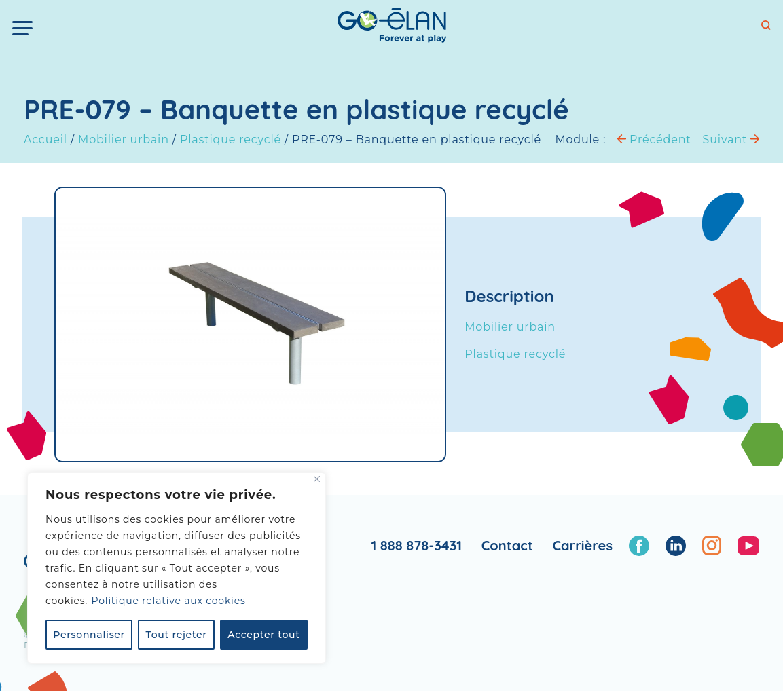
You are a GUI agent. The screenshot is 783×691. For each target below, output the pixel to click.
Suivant (731, 139)
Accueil (45, 139)
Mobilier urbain (123, 139)
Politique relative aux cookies (169, 601)
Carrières (582, 545)
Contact (507, 545)
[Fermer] (317, 479)
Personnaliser (89, 635)
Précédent (654, 139)
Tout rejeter (176, 635)
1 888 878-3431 (416, 545)
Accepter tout (263, 635)
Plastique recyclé (230, 139)
